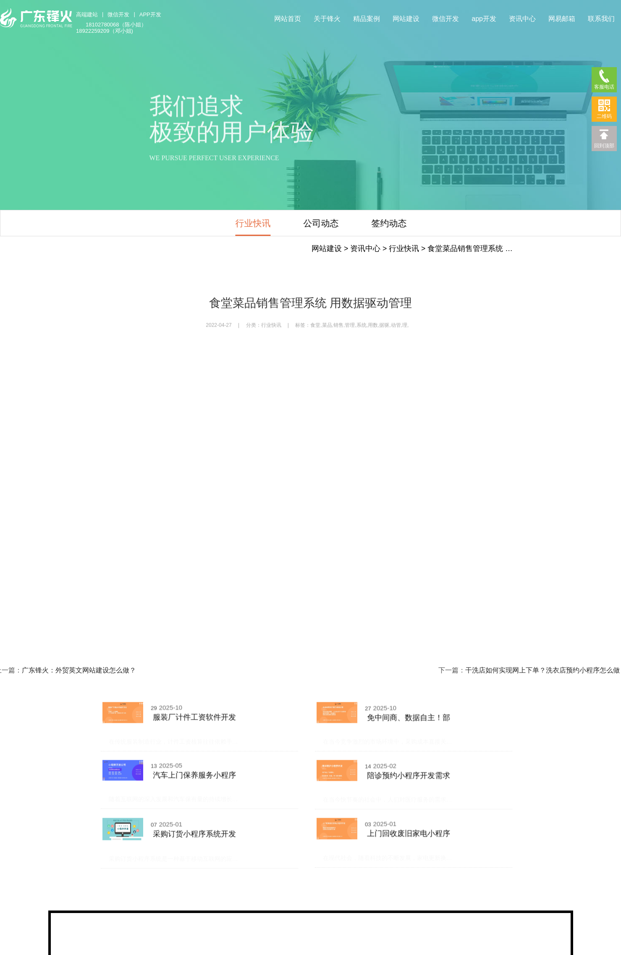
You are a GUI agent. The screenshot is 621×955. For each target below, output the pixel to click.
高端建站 (87, 14)
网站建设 (406, 18)
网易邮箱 (561, 18)
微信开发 (118, 14)
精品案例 (366, 18)
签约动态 (350, 223)
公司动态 (282, 223)
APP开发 (150, 14)
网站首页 (287, 18)
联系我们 (601, 18)
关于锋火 (327, 18)
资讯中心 (522, 18)
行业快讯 (214, 223)
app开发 (484, 18)
